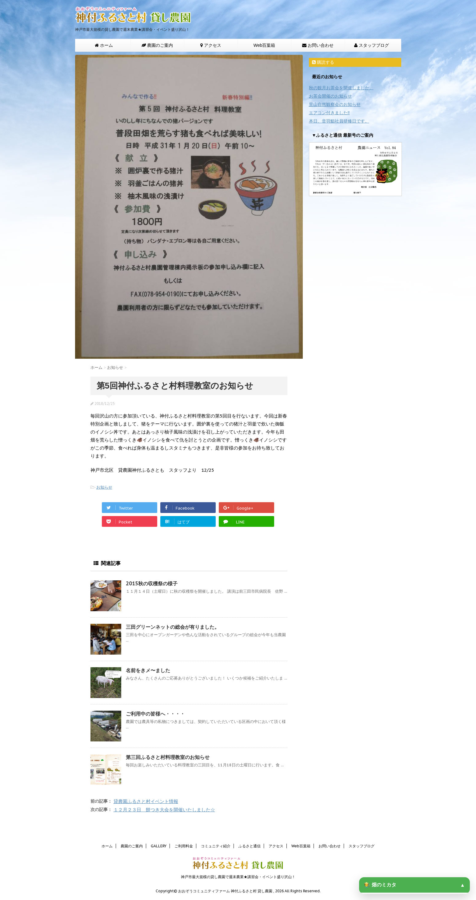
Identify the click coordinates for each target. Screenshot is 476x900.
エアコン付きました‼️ (329, 112)
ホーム (107, 845)
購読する (323, 62)
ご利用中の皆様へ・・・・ (155, 714)
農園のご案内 (132, 845)
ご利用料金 (183, 845)
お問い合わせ (329, 845)
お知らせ (104, 487)
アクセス (276, 845)
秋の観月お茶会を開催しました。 (341, 88)
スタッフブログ (361, 845)
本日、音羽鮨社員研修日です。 (339, 121)
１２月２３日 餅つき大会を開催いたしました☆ (164, 810)
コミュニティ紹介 (215, 845)
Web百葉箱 (264, 45)
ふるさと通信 (249, 845)
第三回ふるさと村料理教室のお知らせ (168, 757)
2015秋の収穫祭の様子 (152, 583)
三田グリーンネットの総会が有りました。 (172, 627)
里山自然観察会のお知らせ (335, 104)
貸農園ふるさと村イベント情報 (146, 801)
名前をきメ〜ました (148, 670)
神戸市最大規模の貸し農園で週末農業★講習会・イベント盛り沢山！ (238, 876)
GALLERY (158, 845)
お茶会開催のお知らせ (330, 96)
